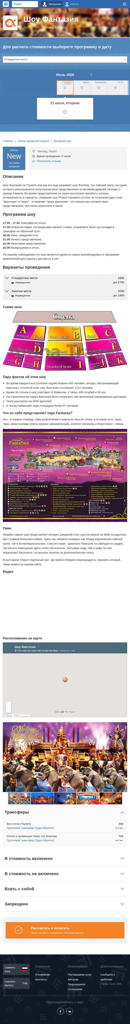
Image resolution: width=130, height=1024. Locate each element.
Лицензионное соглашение (76, 987)
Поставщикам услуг (80, 974)
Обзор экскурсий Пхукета (33, 141)
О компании (42, 974)
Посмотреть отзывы (49, 161)
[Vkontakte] (69, 1011)
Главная (8, 141)
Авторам (73, 979)
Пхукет (53, 151)
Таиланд (42, 151)
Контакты (41, 979)
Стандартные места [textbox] (16, 59)
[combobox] (65, 59)
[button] (124, 757)
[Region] (25, 4)
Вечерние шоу (62, 141)
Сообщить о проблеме (107, 977)
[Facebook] (60, 1011)
